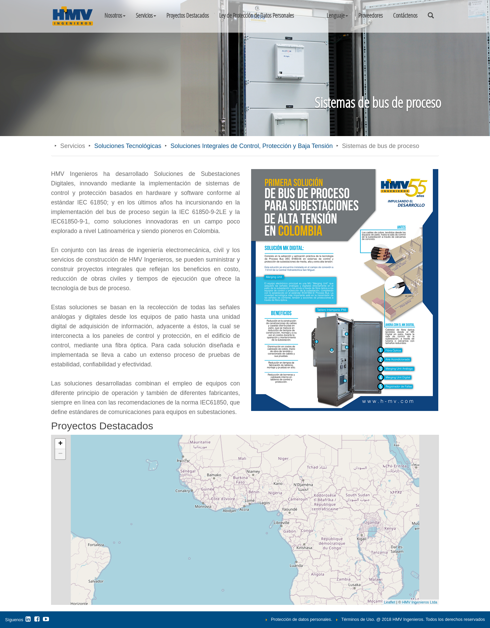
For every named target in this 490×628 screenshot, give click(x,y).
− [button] (60, 454)
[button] (337, 15)
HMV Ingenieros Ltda (419, 602)
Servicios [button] (146, 15)
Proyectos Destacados (187, 15)
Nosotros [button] (115, 15)
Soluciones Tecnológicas (127, 146)
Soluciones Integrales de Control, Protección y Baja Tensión (251, 146)
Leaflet (389, 602)
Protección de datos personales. (301, 619)
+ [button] (60, 444)
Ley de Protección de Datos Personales (256, 15)
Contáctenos (405, 15)
